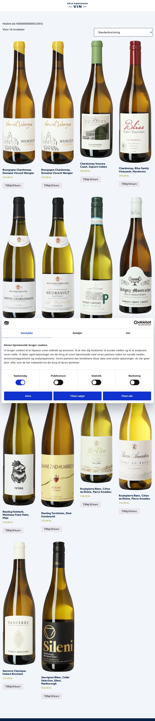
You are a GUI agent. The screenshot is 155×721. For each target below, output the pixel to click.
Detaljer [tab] (77, 332)
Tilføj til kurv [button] (13, 185)
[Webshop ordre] (123, 32)
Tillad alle (127, 396)
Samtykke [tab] (27, 332)
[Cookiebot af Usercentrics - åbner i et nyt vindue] (136, 323)
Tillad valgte (77, 396)
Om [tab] (128, 332)
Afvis (28, 396)
